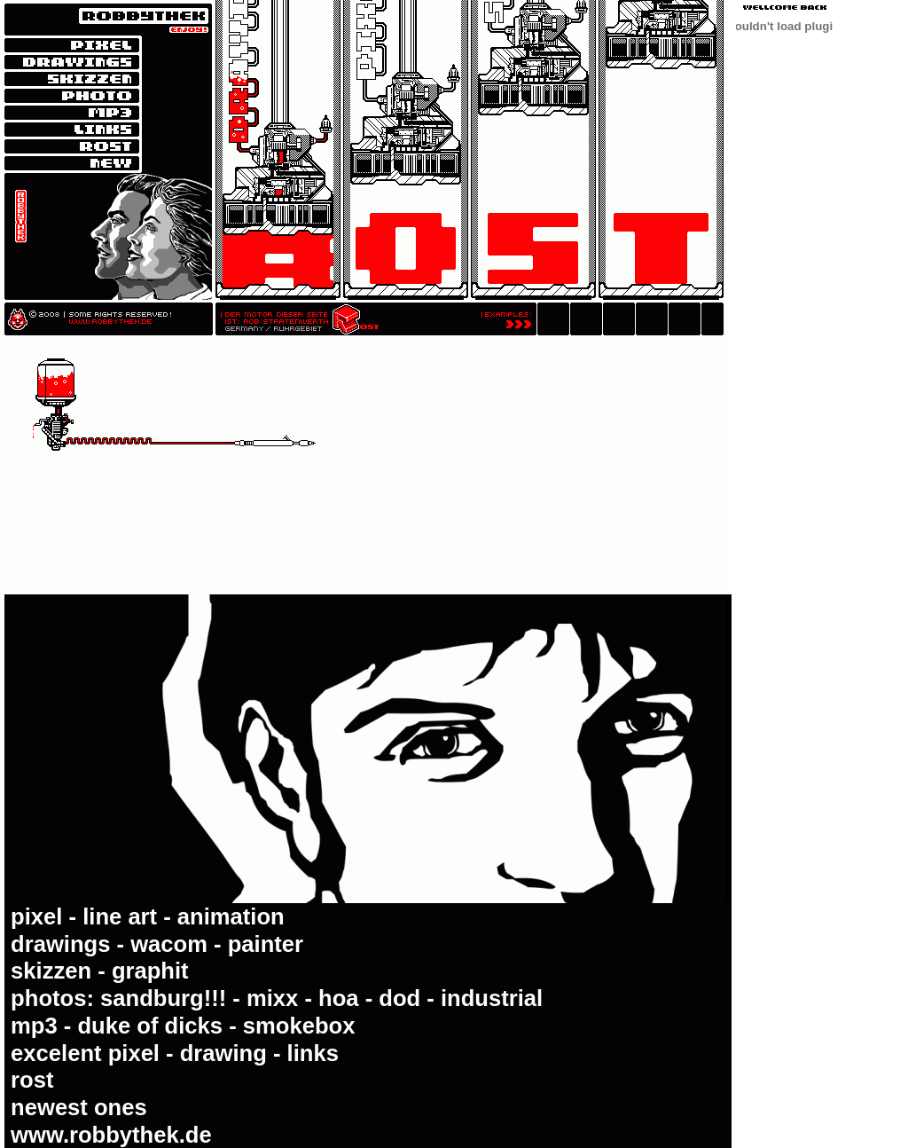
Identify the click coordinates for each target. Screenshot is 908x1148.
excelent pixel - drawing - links (174, 1053)
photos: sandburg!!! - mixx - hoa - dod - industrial (276, 998)
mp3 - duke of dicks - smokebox (183, 1025)
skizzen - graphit (99, 970)
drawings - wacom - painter (156, 944)
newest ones (78, 1107)
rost (32, 1079)
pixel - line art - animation (147, 916)
